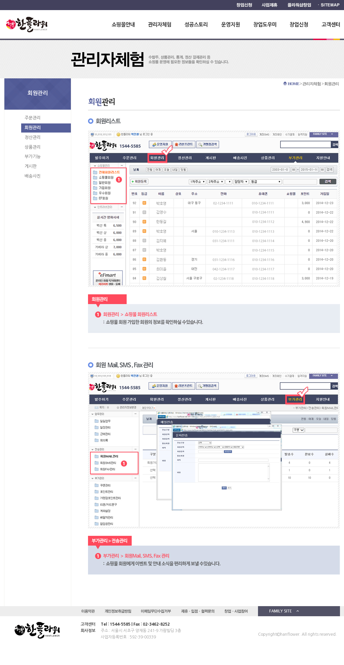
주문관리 (33, 118)
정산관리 (33, 137)
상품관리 (33, 147)
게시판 (31, 166)
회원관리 (33, 127)
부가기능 (33, 156)
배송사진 (33, 176)
